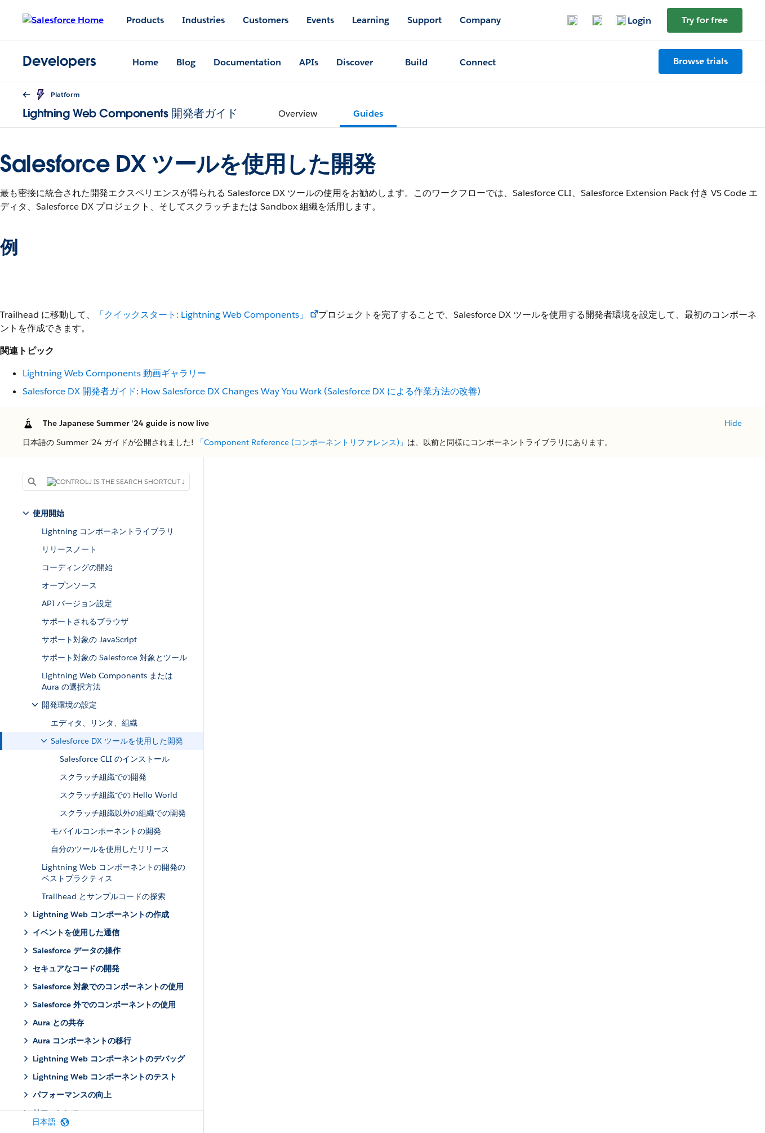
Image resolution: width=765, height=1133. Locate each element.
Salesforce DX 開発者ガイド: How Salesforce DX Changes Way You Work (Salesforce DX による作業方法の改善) (252, 391)
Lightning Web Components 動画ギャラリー (114, 373)
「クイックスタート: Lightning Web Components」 (201, 315)
